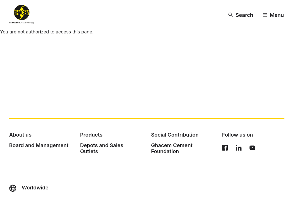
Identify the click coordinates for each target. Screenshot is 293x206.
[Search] (240, 15)
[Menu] (273, 15)
